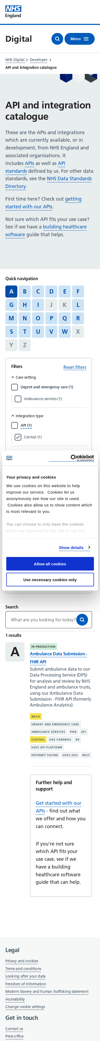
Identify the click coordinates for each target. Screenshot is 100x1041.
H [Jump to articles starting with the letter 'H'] (25, 305)
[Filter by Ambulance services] (55, 398)
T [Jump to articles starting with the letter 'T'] (24, 331)
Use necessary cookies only (50, 579)
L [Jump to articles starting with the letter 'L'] (78, 305)
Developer (38, 59)
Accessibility (15, 999)
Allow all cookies (50, 564)
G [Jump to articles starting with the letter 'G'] (11, 305)
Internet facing (44, 755)
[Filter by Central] (55, 437)
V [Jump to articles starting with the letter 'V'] (51, 331)
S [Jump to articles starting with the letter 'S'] (11, 331)
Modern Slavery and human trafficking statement (46, 992)
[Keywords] (48, 619)
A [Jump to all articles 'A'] (11, 291)
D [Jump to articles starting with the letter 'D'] (51, 291)
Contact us (14, 1028)
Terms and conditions (23, 968)
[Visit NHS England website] (13, 11)
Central (38, 739)
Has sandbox (60, 739)
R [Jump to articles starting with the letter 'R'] (78, 318)
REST (86, 755)
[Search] (82, 620)
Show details (71, 547)
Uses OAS (70, 755)
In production (43, 646)
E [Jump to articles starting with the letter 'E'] (64, 291)
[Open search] (57, 39)
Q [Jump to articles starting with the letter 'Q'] (64, 318)
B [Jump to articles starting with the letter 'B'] (24, 291)
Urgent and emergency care (55, 724)
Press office (14, 1036)
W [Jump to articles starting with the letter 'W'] (65, 331)
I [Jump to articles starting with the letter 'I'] (38, 305)
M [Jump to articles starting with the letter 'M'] (11, 318)
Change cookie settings (25, 1007)
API (83, 732)
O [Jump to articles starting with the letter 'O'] (38, 318)
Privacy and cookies (21, 961)
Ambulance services (48, 732)
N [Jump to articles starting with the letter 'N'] (25, 318)
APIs (29, 163)
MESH (35, 716)
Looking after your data (25, 976)
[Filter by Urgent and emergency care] (53, 387)
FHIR (73, 732)
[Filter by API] (26, 425)
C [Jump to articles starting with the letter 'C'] (38, 291)
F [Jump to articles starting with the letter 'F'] (78, 291)
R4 (77, 739)
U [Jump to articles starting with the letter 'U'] (38, 331)
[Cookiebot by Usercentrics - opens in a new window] (71, 458)
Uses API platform (46, 747)
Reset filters (74, 367)
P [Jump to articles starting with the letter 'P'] (51, 318)
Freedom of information (25, 984)
